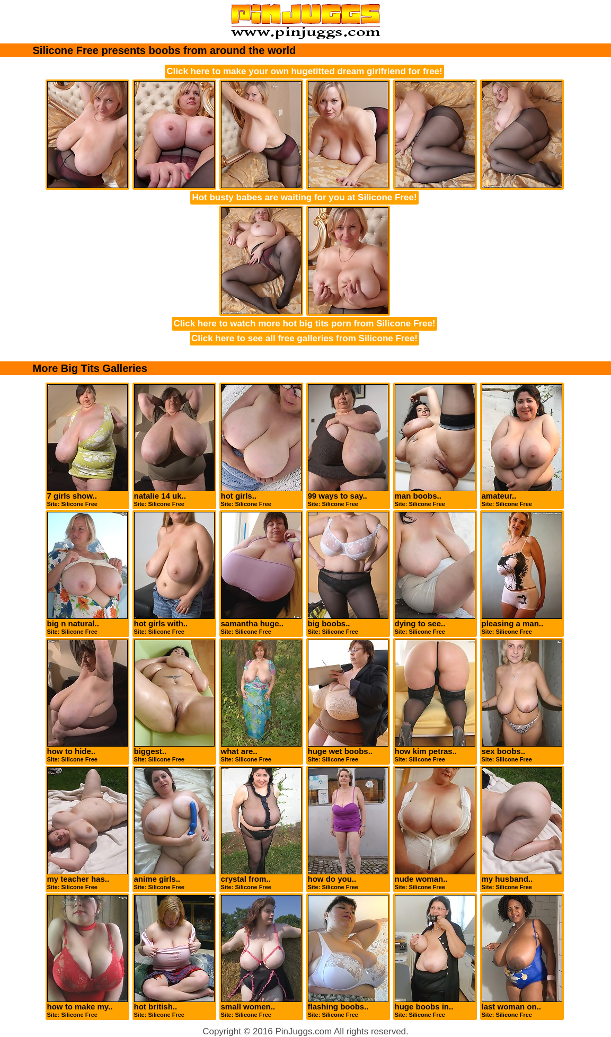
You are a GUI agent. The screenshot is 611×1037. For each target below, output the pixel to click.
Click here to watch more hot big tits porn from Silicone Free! (304, 323)
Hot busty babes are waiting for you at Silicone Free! (304, 197)
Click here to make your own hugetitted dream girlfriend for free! (304, 71)
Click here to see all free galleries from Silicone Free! (304, 338)
